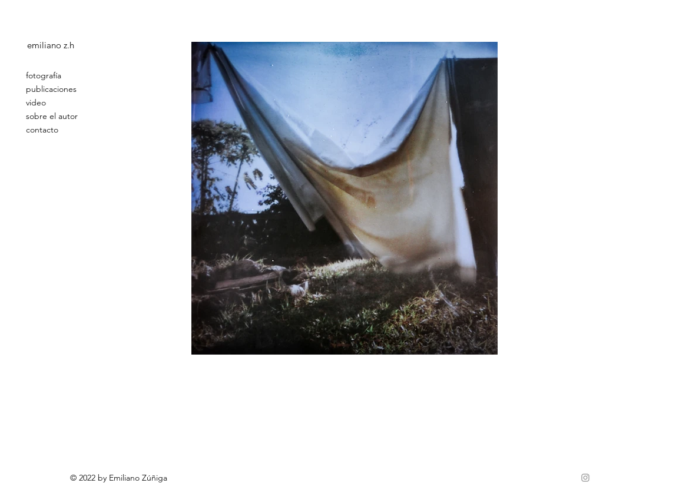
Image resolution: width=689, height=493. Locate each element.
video (36, 102)
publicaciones (51, 89)
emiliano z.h (50, 45)
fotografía (43, 75)
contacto (42, 129)
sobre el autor (52, 116)
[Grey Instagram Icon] (585, 477)
